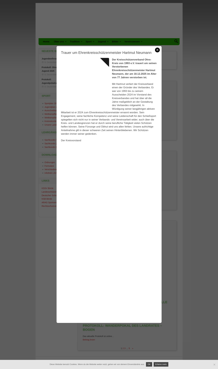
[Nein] (214, 364)
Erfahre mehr (161, 364)
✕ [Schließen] (157, 50)
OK (149, 364)
